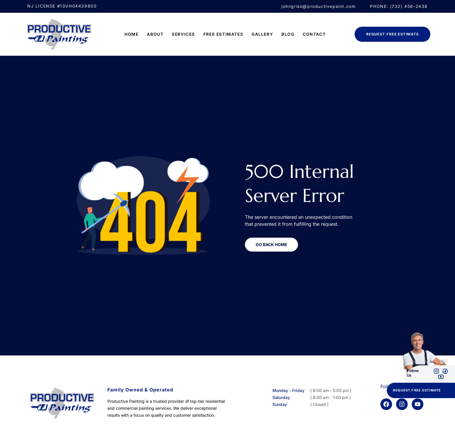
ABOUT (155, 34)
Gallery (262, 34)
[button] (421, 390)
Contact (314, 34)
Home (131, 34)
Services (183, 34)
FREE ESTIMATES (223, 34)
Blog (287, 34)
